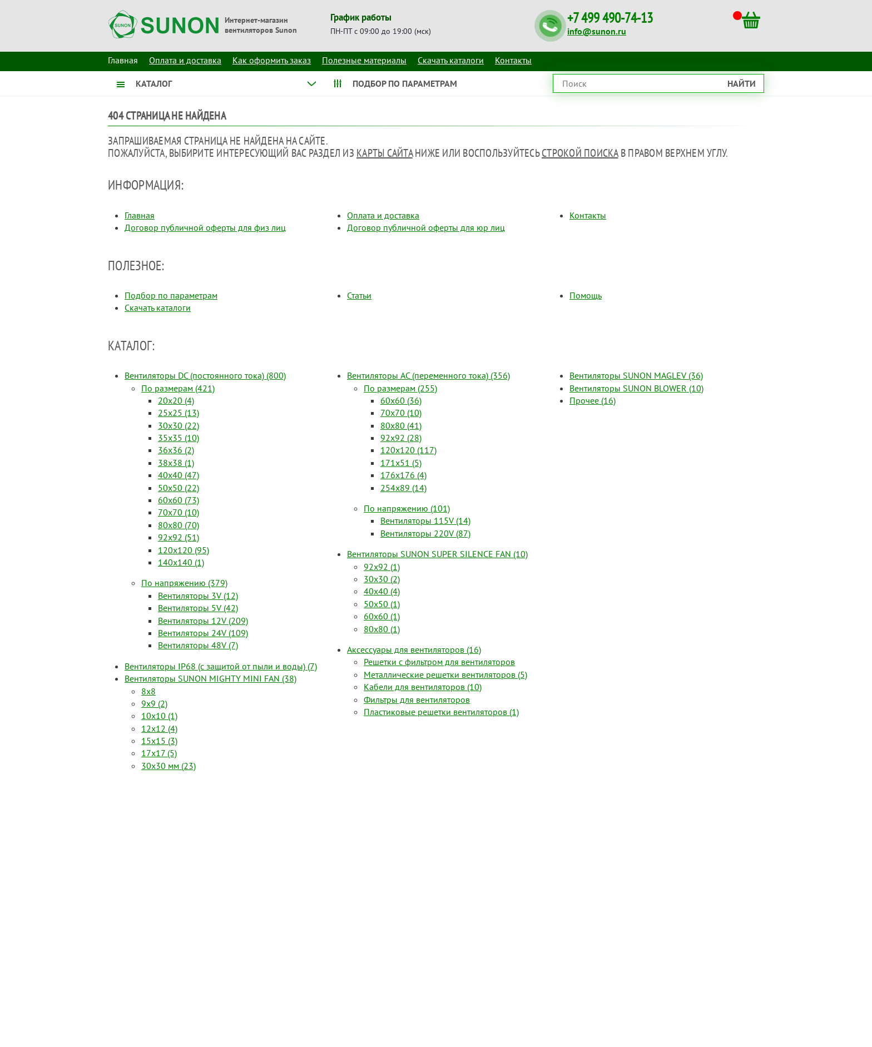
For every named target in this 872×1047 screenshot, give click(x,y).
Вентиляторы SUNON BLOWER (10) (636, 388)
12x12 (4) (159, 728)
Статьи (359, 295)
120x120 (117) (408, 449)
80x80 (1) (382, 628)
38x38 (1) (176, 462)
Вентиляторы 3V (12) (198, 595)
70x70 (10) (178, 512)
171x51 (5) (401, 462)
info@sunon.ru (596, 31)
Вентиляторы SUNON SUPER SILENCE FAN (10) (437, 553)
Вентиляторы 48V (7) (198, 645)
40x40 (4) (382, 591)
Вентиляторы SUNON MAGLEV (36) (636, 375)
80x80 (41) (401, 425)
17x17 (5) (159, 752)
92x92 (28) (401, 437)
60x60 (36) (401, 400)
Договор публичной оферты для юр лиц (426, 227)
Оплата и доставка (185, 60)
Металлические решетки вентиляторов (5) (445, 674)
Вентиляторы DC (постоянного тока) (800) (205, 375)
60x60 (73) (178, 499)
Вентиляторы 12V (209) (203, 620)
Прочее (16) (592, 400)
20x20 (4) (176, 400)
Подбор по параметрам (171, 295)
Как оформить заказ (271, 60)
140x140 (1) (181, 562)
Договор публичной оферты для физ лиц (205, 227)
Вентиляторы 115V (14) (425, 520)
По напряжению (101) (407, 508)
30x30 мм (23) (168, 765)
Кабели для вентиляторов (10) (423, 686)
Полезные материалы (364, 60)
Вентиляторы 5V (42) (198, 607)
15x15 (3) (159, 740)
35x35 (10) (178, 437)
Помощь (585, 295)
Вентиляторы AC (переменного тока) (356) (428, 375)
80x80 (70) (178, 524)
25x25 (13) (178, 412)
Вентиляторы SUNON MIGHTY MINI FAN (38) (210, 678)
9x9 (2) (154, 703)
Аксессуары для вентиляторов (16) (414, 649)
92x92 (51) (178, 537)
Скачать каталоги (451, 60)
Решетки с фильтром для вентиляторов (439, 661)
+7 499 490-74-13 (610, 18)
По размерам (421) (178, 388)
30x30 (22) (178, 425)
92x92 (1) (382, 566)
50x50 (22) (178, 487)
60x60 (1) (382, 616)
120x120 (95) (183, 549)
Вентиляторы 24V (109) (203, 632)
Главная (140, 215)
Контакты (513, 60)
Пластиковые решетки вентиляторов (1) (441, 711)
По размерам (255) (400, 388)
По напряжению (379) (184, 582)
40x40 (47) (178, 474)
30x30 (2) (382, 578)
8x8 (148, 691)
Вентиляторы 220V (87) (425, 533)
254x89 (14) (403, 487)
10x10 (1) (159, 715)
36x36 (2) (176, 449)
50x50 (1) (382, 603)
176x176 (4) (403, 474)
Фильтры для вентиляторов (417, 699)
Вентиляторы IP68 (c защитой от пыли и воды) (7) (221, 666)
